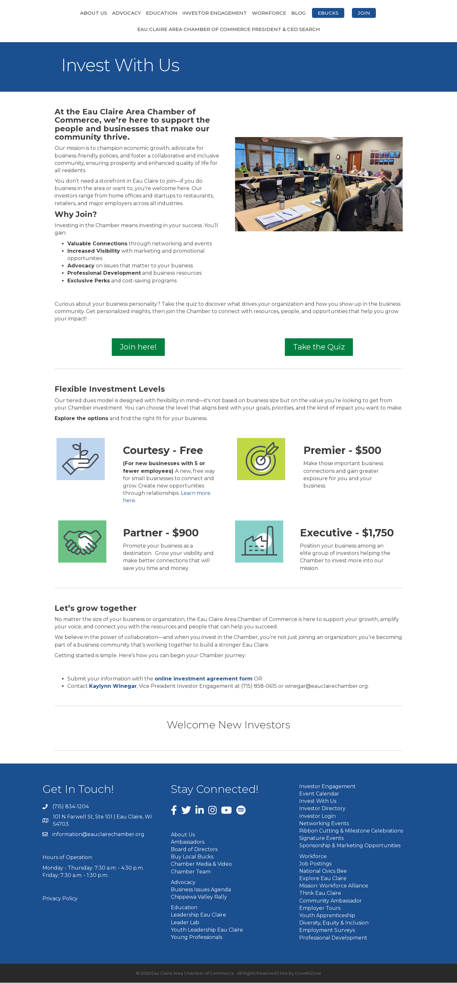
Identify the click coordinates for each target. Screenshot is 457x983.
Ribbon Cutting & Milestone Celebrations (351, 831)
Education (127, 13)
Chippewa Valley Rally (199, 898)
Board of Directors (194, 850)
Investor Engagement (181, 13)
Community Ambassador (330, 901)
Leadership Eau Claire (198, 915)
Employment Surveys (327, 931)
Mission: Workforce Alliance (333, 886)
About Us (59, 13)
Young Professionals (196, 938)
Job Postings (315, 864)
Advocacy (92, 13)
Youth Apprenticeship (327, 916)
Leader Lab (185, 923)
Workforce (303, 13)
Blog (332, 13)
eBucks (362, 13)
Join (398, 13)
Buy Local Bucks (192, 857)
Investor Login (317, 816)
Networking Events (324, 824)
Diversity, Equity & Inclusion (334, 923)
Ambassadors (187, 842)
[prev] (251, 185)
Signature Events (321, 839)
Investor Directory (322, 809)
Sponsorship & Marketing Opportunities (349, 846)
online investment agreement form (204, 679)
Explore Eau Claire (323, 879)
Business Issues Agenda (201, 890)
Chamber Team (190, 872)
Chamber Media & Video (201, 865)
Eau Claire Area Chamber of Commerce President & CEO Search (228, 30)
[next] (387, 185)
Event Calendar (319, 794)
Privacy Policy (60, 899)
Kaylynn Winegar (113, 687)
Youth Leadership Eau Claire (207, 930)
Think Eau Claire (320, 894)
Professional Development (333, 938)
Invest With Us (317, 802)
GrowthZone (308, 973)
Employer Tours (319, 908)
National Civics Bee (323, 871)
